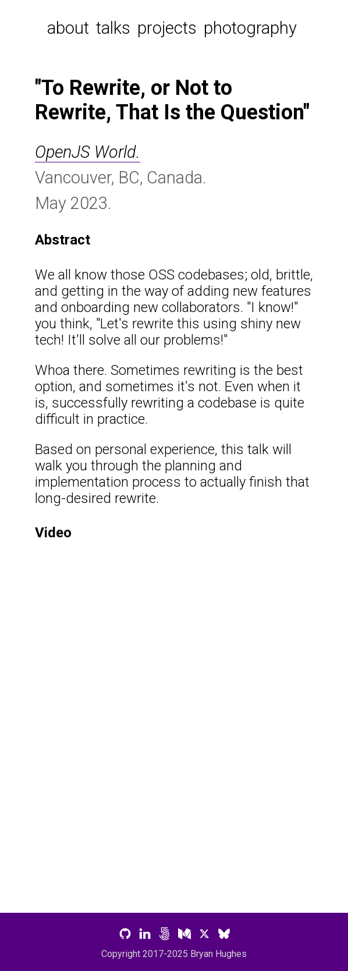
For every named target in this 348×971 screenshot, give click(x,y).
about (68, 28)
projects (167, 28)
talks (113, 28)
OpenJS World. (87, 152)
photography (250, 28)
